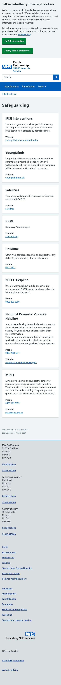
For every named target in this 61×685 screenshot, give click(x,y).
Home (5, 547)
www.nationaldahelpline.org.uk (21, 362)
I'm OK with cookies (14, 41)
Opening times (9, 593)
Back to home (10, 94)
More (42, 86)
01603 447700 (9, 502)
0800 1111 (10, 267)
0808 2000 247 (12, 353)
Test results (7, 604)
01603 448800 (9, 534)
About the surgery (11, 573)
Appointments (11, 86)
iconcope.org (11, 236)
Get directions (9, 464)
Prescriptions (28, 86)
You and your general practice (17, 620)
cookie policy (24, 34)
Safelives (9, 208)
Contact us (7, 588)
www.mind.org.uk (14, 412)
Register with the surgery (14, 578)
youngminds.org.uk (15, 177)
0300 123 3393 (12, 403)
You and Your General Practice (17, 568)
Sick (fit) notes (9, 599)
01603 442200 (9, 470)
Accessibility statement (13, 660)
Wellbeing (7, 615)
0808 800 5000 (12, 301)
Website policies (10, 670)
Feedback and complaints (14, 609)
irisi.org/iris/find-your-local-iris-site (21, 140)
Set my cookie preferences (17, 50)
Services (6, 563)
